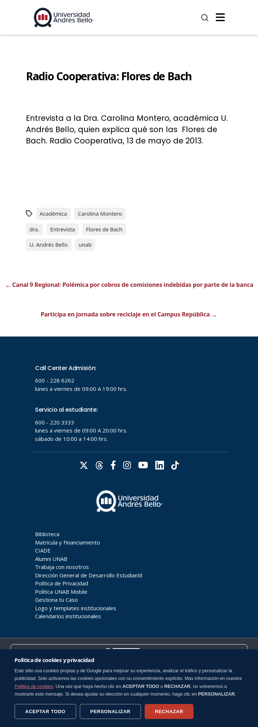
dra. (34, 229)
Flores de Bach (104, 229)
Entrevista (62, 229)
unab (85, 244)
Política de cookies (34, 686)
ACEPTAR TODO (45, 711)
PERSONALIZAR (110, 711)
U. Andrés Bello (49, 244)
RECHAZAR (169, 711)
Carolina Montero (100, 213)
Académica (53, 213)
